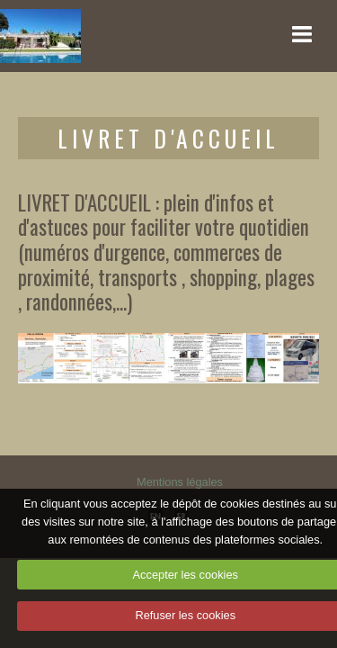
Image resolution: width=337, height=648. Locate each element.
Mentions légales (180, 482)
